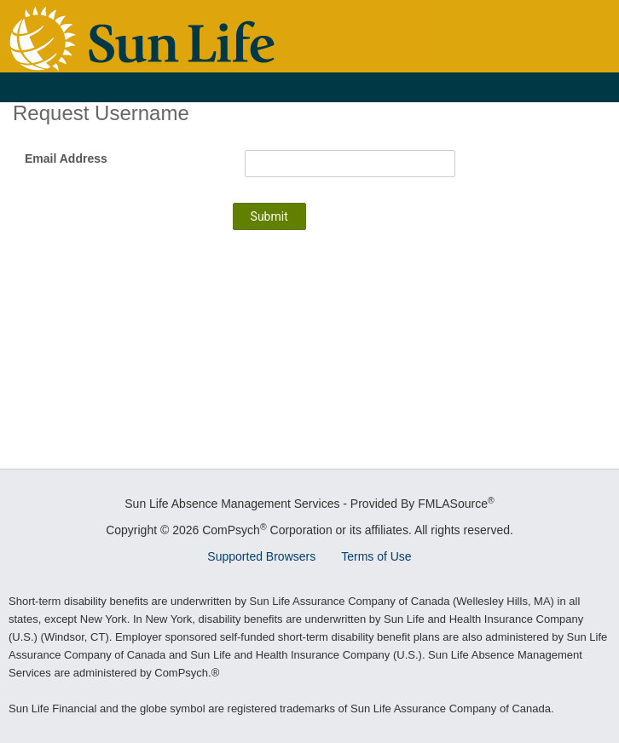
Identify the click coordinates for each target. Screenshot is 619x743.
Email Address (66, 158)
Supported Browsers (261, 556)
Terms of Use (376, 556)
